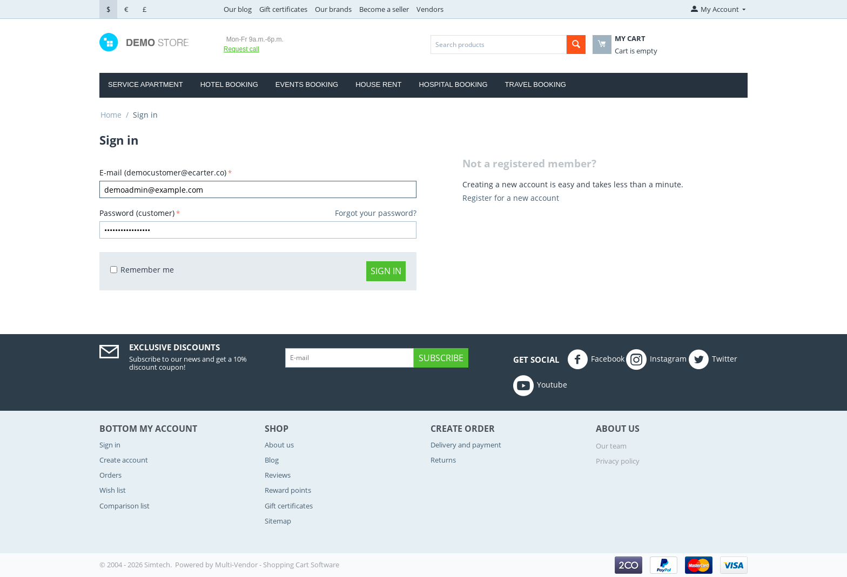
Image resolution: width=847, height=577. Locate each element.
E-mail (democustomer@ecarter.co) (162, 172)
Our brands (333, 9)
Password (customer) (136, 213)
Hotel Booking (229, 84)
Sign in (386, 271)
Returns (443, 460)
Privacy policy (618, 461)
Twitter (712, 359)
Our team (611, 446)
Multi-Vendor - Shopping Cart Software (277, 564)
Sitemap (278, 521)
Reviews (278, 475)
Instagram (656, 359)
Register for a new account (510, 198)
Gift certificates (283, 9)
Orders (110, 475)
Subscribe (441, 358)
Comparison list (124, 506)
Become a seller (384, 9)
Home (111, 115)
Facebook (595, 359)
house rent (378, 84)
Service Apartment (145, 84)
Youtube (540, 385)
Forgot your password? (375, 213)
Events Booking (306, 84)
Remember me (142, 269)
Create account (123, 460)
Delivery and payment (466, 445)
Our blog (238, 9)
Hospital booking (453, 84)
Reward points (288, 490)
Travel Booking (535, 84)
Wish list (112, 490)
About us (279, 445)
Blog (272, 460)
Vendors (429, 9)
